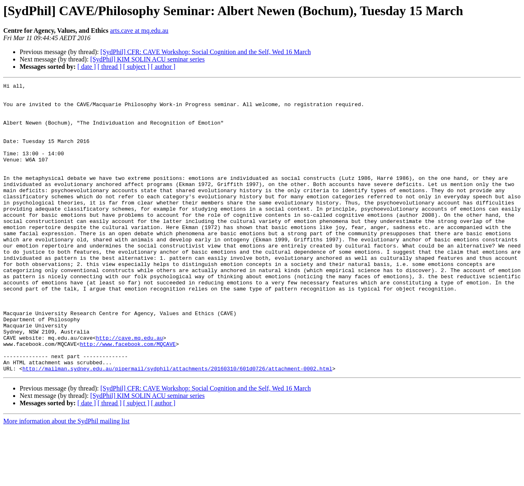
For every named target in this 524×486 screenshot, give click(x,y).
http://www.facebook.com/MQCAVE (128, 396)
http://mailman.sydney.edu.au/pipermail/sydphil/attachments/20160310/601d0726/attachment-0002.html (177, 426)
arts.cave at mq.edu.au (139, 30)
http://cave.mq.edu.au (129, 389)
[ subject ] (136, 66)
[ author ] (163, 66)
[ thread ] (109, 66)
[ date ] (86, 66)
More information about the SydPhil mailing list (66, 478)
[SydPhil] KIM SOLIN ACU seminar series (147, 59)
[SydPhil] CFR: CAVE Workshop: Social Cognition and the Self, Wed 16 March (205, 51)
